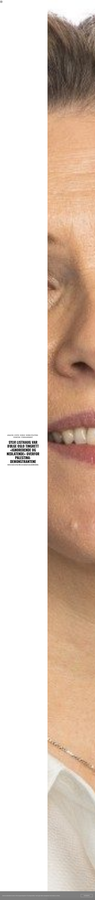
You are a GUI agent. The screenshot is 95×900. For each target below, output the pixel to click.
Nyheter (16, 437)
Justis (16, 435)
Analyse (10, 435)
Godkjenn (87, 895)
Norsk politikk (32, 435)
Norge (22, 435)
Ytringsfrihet (27, 437)
